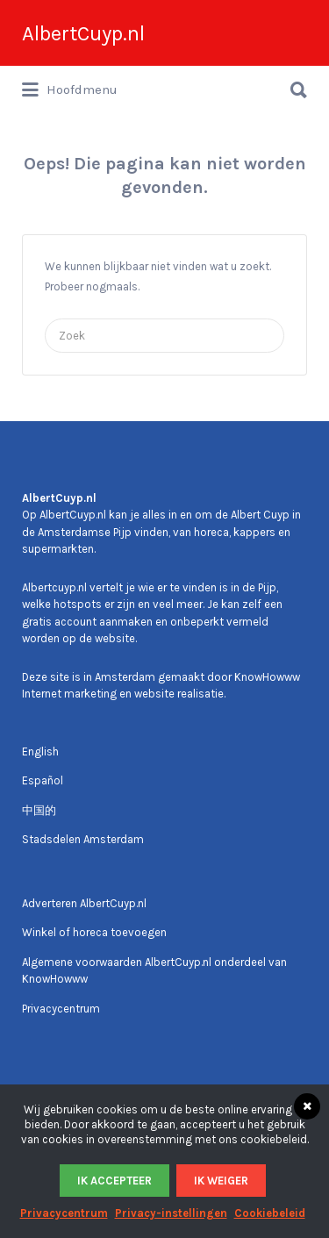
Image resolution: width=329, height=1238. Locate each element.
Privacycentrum (61, 1008)
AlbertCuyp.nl (83, 33)
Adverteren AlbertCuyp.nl (84, 903)
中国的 (39, 810)
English (40, 751)
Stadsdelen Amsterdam (83, 839)
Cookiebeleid (269, 1213)
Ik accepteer (114, 1180)
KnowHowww (267, 676)
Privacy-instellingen (171, 1213)
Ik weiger (221, 1180)
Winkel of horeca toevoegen (94, 932)
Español (42, 780)
